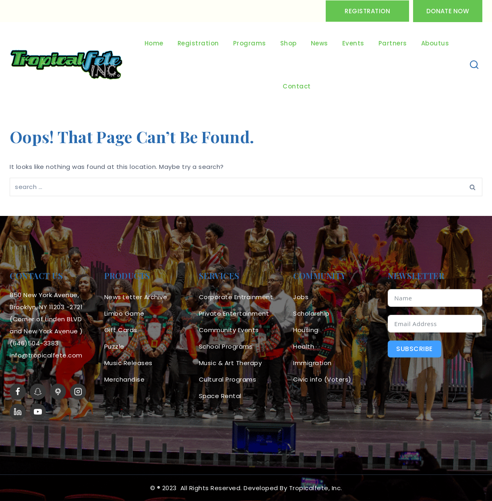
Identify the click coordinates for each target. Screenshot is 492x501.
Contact (297, 86)
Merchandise (124, 379)
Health (303, 346)
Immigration (312, 363)
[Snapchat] (38, 392)
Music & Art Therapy (230, 363)
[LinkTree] (58, 392)
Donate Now (447, 11)
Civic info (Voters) (322, 379)
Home (154, 43)
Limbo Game (124, 313)
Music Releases (128, 363)
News (319, 43)
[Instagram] (78, 392)
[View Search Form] (474, 65)
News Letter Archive (135, 297)
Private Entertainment (234, 313)
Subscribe (414, 348)
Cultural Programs (227, 379)
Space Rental (220, 396)
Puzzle (114, 346)
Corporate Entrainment (236, 297)
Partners (392, 43)
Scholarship (311, 313)
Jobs (300, 297)
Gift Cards (120, 330)
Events (353, 43)
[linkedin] (18, 412)
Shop (288, 43)
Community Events (229, 330)
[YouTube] (38, 412)
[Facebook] (18, 392)
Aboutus (435, 43)
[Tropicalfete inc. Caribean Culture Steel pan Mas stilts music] (66, 65)
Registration (367, 11)
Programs (249, 43)
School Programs (226, 346)
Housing (305, 330)
